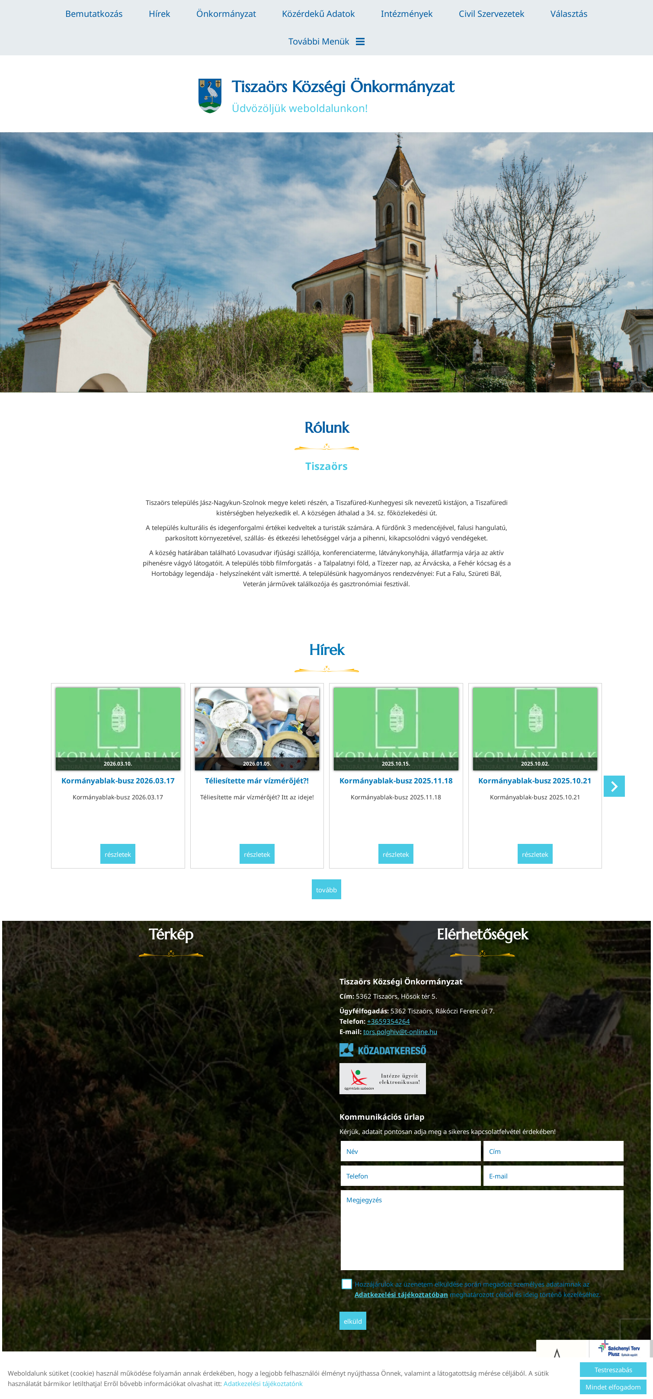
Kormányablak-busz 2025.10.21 (535, 781)
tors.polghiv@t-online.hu (400, 1031)
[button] (614, 786)
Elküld (353, 1321)
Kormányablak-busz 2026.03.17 (118, 781)
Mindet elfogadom (613, 1387)
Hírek (159, 13)
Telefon (369, 1176)
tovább (326, 889)
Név (364, 1151)
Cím (495, 1151)
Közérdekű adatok (318, 13)
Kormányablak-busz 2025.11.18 (396, 781)
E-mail (510, 1176)
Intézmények (407, 13)
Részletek (118, 854)
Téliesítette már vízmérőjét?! (257, 781)
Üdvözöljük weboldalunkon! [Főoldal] (343, 96)
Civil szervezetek (492, 13)
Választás (569, 13)
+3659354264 (388, 1021)
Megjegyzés (364, 1199)
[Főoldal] (209, 96)
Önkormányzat (226, 13)
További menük (326, 41)
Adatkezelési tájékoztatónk (263, 1383)
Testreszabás (613, 1369)
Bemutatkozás (94, 13)
